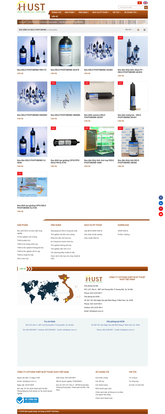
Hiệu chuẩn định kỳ (91, 238)
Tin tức (117, 12)
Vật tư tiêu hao (23, 259)
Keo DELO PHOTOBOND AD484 (98, 70)
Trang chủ (56, 12)
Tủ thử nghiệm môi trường (27, 237)
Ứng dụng (84, 12)
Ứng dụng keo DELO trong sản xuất (64, 231)
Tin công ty (133, 378)
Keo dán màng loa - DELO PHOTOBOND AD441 (129, 116)
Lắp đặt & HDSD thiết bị (93, 231)
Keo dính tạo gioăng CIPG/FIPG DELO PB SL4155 (65, 161)
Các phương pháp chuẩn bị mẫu (63, 252)
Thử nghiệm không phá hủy (61, 245)
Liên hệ (55, 16)
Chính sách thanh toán (104, 398)
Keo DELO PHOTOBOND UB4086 (65, 115)
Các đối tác (99, 381)
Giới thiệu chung (101, 378)
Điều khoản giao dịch (103, 389)
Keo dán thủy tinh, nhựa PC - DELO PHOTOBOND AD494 (131, 71)
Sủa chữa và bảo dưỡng (93, 234)
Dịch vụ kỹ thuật (100, 12)
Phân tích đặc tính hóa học (61, 238)
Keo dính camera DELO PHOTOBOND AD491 (94, 116)
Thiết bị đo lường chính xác (27, 244)
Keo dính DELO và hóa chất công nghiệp (43, 22)
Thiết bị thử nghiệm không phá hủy (30, 248)
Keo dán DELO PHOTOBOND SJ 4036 (31, 161)
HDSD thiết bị (123, 231)
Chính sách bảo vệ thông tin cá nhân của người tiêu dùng (109, 393)
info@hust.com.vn (96, 311)
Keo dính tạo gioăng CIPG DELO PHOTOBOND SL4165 (31, 206)
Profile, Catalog (123, 234)
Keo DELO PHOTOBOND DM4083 (32, 115)
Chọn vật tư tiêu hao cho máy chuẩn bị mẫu (65, 257)
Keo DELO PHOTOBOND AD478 (65, 70)
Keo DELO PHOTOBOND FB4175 (31, 70)
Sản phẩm (70, 12)
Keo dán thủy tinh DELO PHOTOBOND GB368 (128, 161)
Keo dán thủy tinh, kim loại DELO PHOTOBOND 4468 (99, 161)
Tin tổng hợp (134, 381)
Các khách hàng (101, 385)
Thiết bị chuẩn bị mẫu (25, 255)
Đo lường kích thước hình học (62, 242)
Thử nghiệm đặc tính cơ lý (61, 249)
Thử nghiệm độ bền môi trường (62, 234)
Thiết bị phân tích (23, 240)
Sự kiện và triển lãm (136, 385)
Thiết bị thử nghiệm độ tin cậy (28, 251)
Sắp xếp (128, 29)
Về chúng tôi (130, 12)
